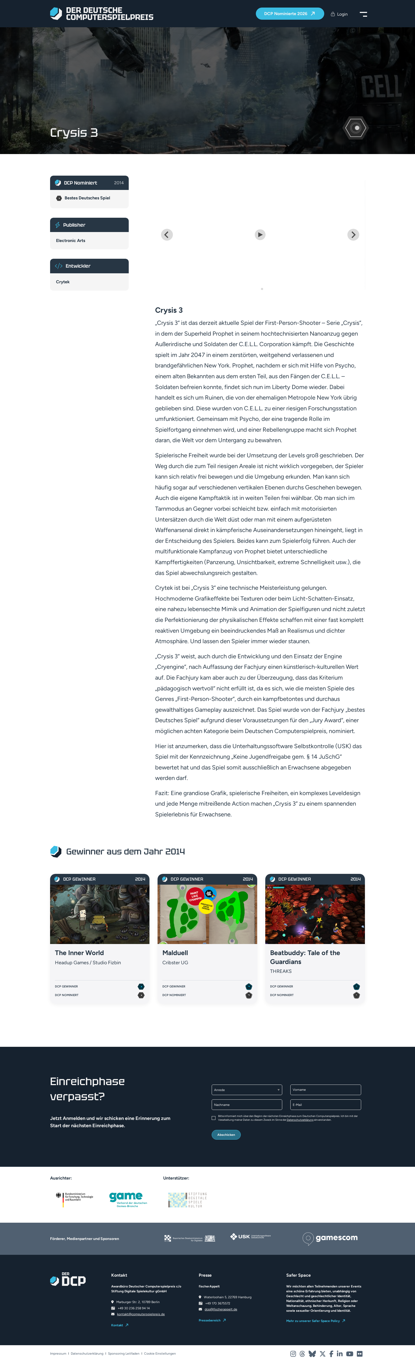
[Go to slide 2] (262, 289)
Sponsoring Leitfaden (124, 1353)
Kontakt (117, 1325)
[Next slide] (353, 235)
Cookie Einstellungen (160, 1353)
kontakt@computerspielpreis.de (141, 1314)
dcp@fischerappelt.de (221, 1309)
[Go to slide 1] (258, 288)
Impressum (58, 1353)
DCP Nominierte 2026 (286, 13)
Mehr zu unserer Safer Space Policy (313, 1321)
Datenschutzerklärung (300, 1120)
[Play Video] (260, 234)
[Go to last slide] (167, 235)
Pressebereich (210, 1320)
